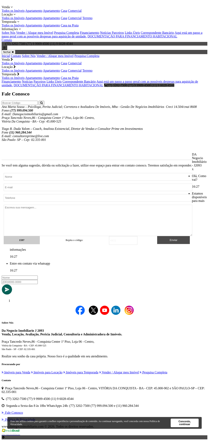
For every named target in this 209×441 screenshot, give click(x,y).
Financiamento (89, 32)
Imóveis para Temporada (80, 372)
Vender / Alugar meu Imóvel (34, 32)
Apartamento (33, 10)
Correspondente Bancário (157, 32)
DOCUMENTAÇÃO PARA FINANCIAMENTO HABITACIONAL (132, 36)
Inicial (6, 56)
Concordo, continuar (185, 423)
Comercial (75, 10)
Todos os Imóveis (13, 10)
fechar (8, 52)
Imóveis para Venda (16, 372)
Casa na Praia (70, 25)
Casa (64, 10)
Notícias (105, 32)
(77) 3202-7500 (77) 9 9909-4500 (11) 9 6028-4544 (139, 85)
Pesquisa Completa (66, 32)
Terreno (87, 18)
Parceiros (118, 32)
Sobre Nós (8, 32)
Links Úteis (132, 32)
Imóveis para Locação (46, 372)
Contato (7, 40)
